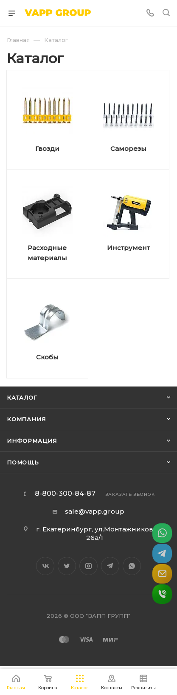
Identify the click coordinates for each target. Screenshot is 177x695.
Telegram (110, 566)
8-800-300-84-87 (65, 493)
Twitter (67, 566)
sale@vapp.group (94, 511)
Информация (32, 440)
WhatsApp (132, 566)
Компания (26, 419)
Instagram (88, 566)
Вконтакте (45, 566)
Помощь (23, 462)
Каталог (22, 397)
